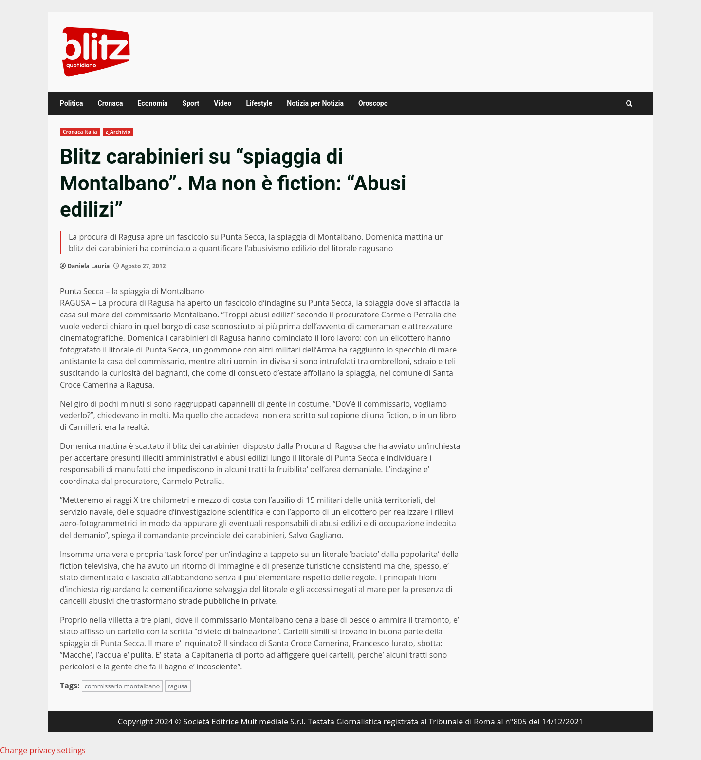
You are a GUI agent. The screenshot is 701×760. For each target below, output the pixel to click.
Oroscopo (373, 103)
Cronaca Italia (80, 132)
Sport (191, 103)
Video (222, 103)
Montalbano (195, 314)
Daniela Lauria (88, 266)
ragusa (178, 686)
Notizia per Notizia (315, 103)
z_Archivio (118, 132)
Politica (71, 103)
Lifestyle (259, 103)
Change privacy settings (43, 750)
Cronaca (110, 103)
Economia (153, 103)
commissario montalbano (122, 686)
